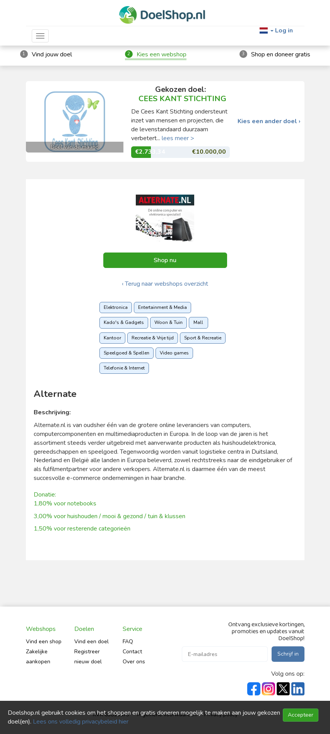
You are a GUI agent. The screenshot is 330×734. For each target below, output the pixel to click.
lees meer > (178, 138)
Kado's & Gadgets (124, 322)
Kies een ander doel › (269, 121)
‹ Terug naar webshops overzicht (165, 284)
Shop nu (165, 260)
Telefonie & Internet (124, 368)
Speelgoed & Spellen (126, 353)
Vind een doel (91, 641)
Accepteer (300, 715)
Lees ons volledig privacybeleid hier (80, 721)
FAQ (128, 641)
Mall (198, 322)
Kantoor (112, 338)
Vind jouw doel (52, 54)
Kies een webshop (161, 54)
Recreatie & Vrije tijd (153, 338)
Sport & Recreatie (202, 338)
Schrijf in (288, 654)
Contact (132, 651)
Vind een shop (44, 641)
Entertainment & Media (162, 307)
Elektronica (116, 307)
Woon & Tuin (168, 322)
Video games (174, 353)
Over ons (134, 661)
